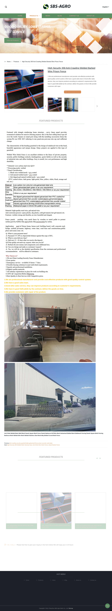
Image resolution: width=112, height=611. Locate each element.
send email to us (72, 92)
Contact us (74, 18)
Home (20, 18)
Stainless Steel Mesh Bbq (36, 435)
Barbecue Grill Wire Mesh (52, 433)
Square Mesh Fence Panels (37, 433)
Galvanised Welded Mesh (67, 433)
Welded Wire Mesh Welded (21, 435)
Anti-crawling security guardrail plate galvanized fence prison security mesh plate (30, 443)
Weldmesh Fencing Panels (82, 433)
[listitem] (56, 105)
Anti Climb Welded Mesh (11, 433)
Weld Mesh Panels (24, 433)
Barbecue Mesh (8, 435)
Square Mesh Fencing (97, 433)
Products (34, 18)
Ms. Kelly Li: (10, 547)
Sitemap (70, 608)
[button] (6, 7)
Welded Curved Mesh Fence (52, 435)
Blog (60, 18)
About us (90, 18)
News (47, 18)
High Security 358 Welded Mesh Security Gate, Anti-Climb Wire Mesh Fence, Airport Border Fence (33, 445)
